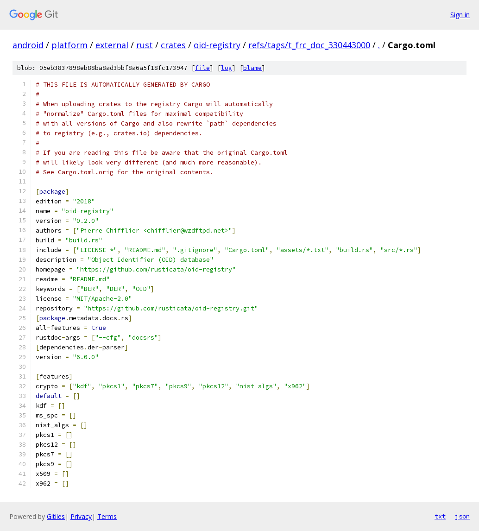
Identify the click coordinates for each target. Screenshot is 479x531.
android (28, 45)
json (462, 516)
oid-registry (217, 45)
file (202, 68)
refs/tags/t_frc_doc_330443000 (309, 45)
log (226, 68)
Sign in (460, 14)
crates (173, 45)
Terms (107, 516)
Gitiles (56, 516)
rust (144, 45)
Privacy (81, 516)
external (111, 45)
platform (69, 45)
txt (440, 516)
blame (252, 68)
